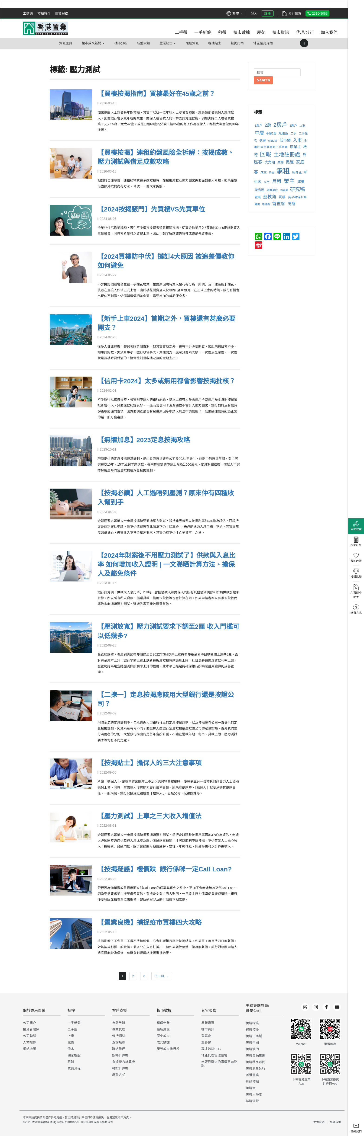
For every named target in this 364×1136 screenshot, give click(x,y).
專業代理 (118, 1029)
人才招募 (29, 1042)
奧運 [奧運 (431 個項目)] (290, 162)
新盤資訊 (143, 43)
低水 (71, 1049)
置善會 (206, 1042)
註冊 (267, 13)
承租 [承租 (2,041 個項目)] (283, 171)
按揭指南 (237, 43)
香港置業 (252, 1075)
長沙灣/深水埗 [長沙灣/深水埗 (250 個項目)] (297, 197)
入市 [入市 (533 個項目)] (297, 140)
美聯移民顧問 (255, 1062)
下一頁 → (161, 976)
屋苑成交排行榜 (168, 1049)
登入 (254, 13)
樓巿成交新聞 (91, 43)
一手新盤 (74, 1023)
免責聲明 (319, 1122)
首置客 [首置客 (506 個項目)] (278, 203)
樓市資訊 (207, 1029)
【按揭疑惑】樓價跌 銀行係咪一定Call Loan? (165, 869)
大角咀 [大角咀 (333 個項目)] (270, 162)
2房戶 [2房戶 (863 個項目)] (280, 125)
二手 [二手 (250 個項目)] (293, 133)
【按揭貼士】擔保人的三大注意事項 (150, 763)
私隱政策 (335, 1122)
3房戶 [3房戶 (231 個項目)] (293, 125)
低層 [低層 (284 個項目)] (262, 140)
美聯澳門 (252, 1049)
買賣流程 (74, 1068)
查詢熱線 (118, 1042)
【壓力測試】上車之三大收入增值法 (150, 816)
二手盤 (72, 1029)
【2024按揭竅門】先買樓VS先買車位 (151, 209)
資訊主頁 (65, 43)
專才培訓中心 (211, 1049)
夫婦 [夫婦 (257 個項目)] (280, 162)
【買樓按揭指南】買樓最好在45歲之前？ (156, 93)
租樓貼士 (214, 43)
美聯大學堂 (254, 1094)
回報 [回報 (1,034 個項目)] (265, 154)
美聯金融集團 (255, 1055)
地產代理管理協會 (214, 1055)
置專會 (206, 1036)
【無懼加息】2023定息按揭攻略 (144, 440)
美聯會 (251, 1088)
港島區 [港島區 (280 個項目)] (259, 190)
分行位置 (294, 13)
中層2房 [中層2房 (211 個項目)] (271, 133)
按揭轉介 (43, 13)
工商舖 (28, 13)
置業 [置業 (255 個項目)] (258, 197)
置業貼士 (165, 43)
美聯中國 (252, 1042)
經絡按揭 (252, 1081)
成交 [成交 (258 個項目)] (263, 172)
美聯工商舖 (254, 1036)
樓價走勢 (163, 1023)
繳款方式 (118, 1075)
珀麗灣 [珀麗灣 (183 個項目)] (284, 190)
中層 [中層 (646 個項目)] (259, 132)
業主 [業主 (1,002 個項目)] (289, 181)
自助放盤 (118, 1023)
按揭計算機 (120, 1055)
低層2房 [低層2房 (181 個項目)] (272, 140)
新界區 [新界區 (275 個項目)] (297, 172)
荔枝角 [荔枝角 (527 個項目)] (269, 196)
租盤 (71, 1062)
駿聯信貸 (252, 1101)
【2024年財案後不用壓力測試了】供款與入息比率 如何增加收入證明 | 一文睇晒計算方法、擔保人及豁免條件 (166, 564)
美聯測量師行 (255, 1068)
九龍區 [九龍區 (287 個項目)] (283, 133)
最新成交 (163, 1029)
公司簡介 (29, 1023)
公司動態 (29, 1036)
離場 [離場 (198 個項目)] (257, 204)
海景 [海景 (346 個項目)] (301, 182)
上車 (71, 1036)
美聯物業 (252, 1023)
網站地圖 (29, 1049)
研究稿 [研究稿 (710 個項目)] (297, 189)
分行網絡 (118, 1036)
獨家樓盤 (74, 1055)
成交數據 (163, 1042)
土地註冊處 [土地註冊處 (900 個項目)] (286, 154)
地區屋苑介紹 (263, 43)
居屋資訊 (192, 43)
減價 (71, 1042)
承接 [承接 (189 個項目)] (271, 172)
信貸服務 (61, 13)
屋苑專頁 (207, 1023)
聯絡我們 (118, 1049)
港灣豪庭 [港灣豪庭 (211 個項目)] (272, 190)
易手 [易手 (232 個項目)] (267, 182)
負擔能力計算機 (123, 1062)
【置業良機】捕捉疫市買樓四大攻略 (150, 922)
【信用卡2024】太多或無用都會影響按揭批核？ (166, 381)
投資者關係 (31, 1029)
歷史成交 (163, 1036)
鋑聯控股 (252, 1029)
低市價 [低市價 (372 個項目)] (285, 140)
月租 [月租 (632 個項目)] (276, 181)
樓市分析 (120, 43)
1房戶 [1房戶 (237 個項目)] (258, 125)
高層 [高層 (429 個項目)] (292, 204)
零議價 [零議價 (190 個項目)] (266, 204)
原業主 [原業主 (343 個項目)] (295, 147)
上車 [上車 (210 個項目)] (302, 125)
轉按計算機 (120, 1068)
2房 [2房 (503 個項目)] (268, 125)
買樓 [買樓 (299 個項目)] (282, 197)
